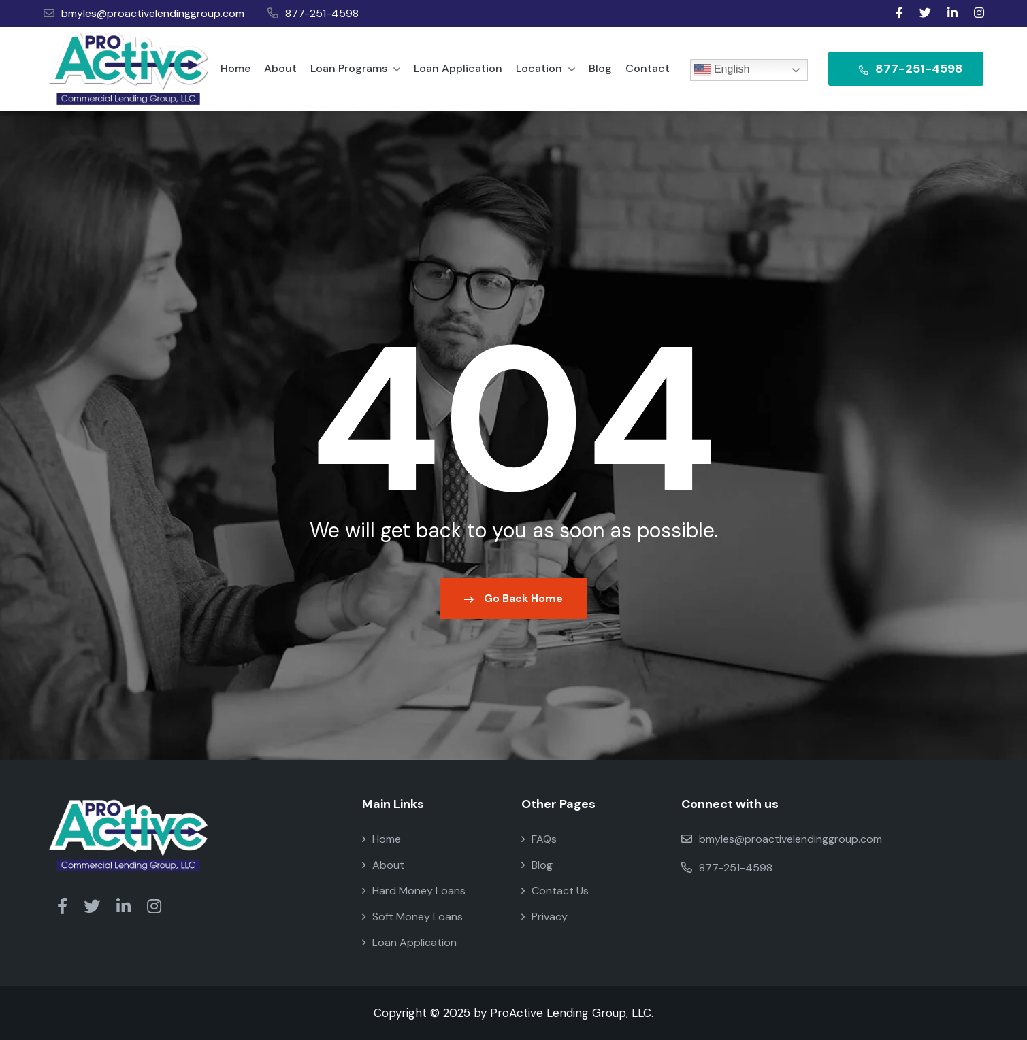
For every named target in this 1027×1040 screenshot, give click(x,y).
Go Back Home (513, 598)
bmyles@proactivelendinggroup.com (144, 13)
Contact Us (555, 891)
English (721, 70)
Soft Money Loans (412, 916)
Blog (600, 68)
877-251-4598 (313, 13)
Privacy (544, 916)
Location (545, 68)
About (280, 68)
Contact (647, 68)
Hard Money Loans (414, 891)
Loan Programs (355, 68)
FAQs (539, 839)
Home (235, 68)
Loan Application (458, 68)
